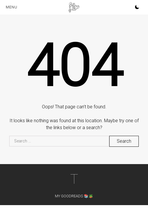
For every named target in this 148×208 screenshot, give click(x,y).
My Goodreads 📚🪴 (74, 196)
